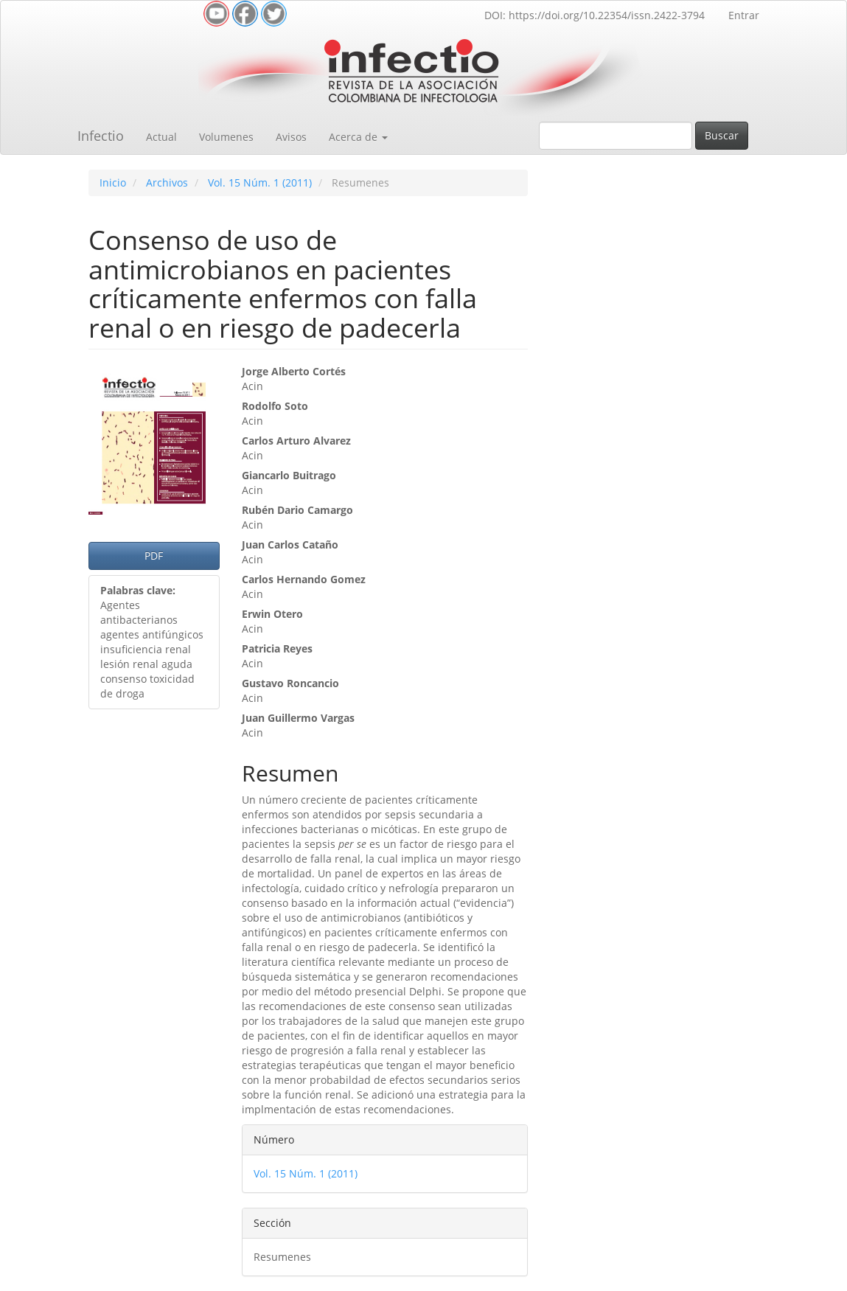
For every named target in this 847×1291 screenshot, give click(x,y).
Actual (161, 137)
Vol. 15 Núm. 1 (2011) (260, 182)
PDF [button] (153, 556)
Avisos (291, 137)
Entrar (743, 15)
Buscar (722, 135)
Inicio (113, 182)
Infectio (100, 136)
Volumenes (226, 137)
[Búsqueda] (615, 136)
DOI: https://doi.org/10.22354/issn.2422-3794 (594, 15)
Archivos (167, 182)
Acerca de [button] (358, 137)
